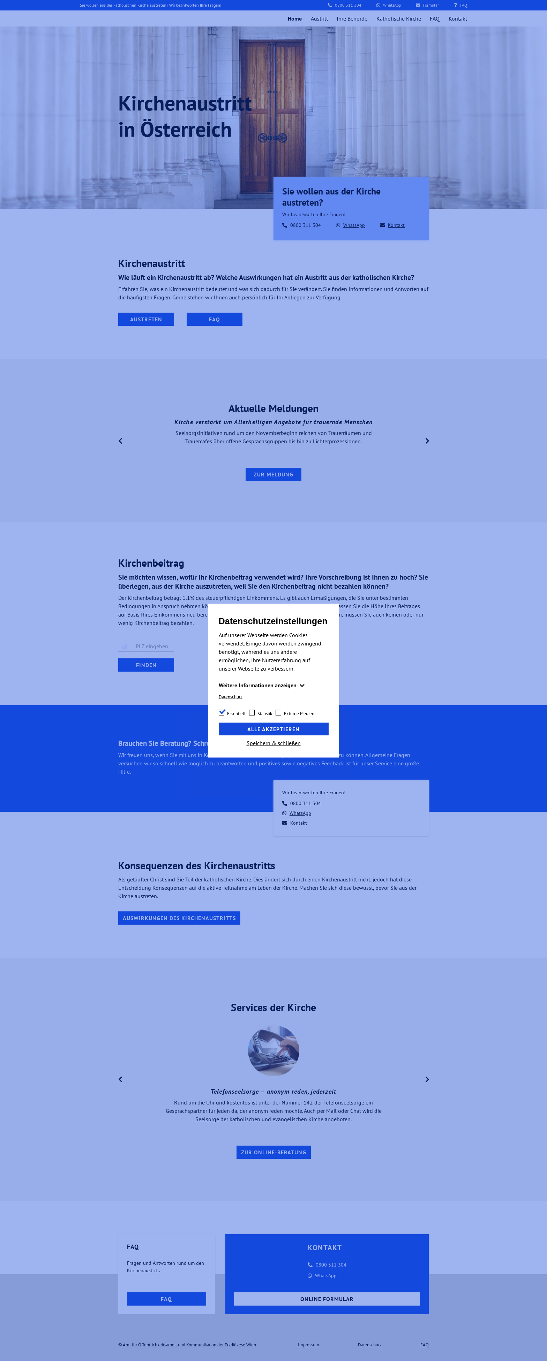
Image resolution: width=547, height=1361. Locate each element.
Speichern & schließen (274, 743)
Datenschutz (230, 696)
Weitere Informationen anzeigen (258, 684)
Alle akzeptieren (273, 729)
